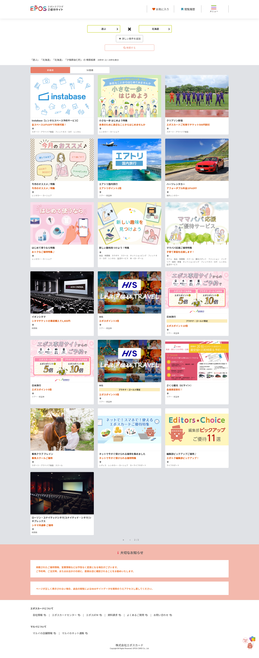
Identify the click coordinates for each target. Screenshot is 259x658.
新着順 (50, 70)
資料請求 (115, 615)
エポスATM (94, 615)
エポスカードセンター (66, 615)
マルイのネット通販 (75, 633)
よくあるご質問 (137, 615)
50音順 (90, 70)
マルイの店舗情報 (44, 633)
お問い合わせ (163, 615)
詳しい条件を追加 (129, 38)
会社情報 (40, 615)
